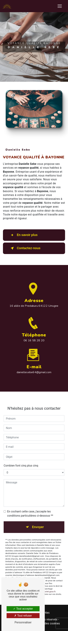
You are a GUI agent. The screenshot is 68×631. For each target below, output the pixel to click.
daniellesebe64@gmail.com (34, 369)
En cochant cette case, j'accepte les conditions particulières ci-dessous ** (30, 510)
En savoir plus (23, 235)
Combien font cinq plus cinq (21, 462)
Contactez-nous (24, 248)
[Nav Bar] (60, 6)
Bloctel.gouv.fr (49, 588)
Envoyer (38, 524)
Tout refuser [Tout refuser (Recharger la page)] (23, 615)
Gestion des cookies (47, 623)
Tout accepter (23, 608)
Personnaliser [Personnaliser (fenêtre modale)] (23, 622)
